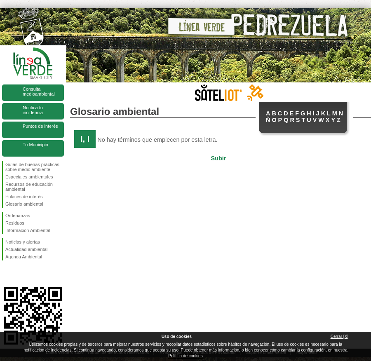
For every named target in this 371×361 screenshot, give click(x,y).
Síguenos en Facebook (7, 274)
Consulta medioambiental (39, 91)
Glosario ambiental (24, 204)
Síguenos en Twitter (21, 274)
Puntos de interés (40, 126)
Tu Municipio (35, 144)
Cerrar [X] (339, 336)
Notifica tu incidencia (33, 110)
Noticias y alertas (22, 241)
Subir (218, 158)
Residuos (14, 222)
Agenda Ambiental (23, 256)
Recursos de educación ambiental (29, 187)
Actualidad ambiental (26, 249)
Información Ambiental (27, 230)
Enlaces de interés (24, 196)
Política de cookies (185, 356)
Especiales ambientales (29, 176)
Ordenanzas (17, 215)
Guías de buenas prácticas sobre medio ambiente (32, 167)
